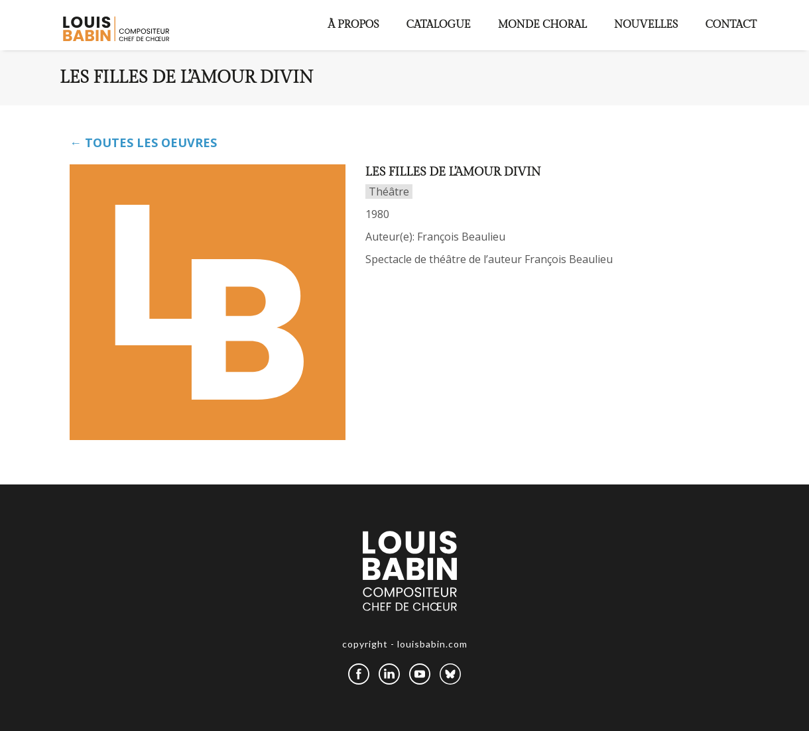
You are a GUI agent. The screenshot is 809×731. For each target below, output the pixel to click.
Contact (731, 25)
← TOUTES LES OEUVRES (143, 142)
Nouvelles (646, 25)
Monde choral (542, 25)
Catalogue (438, 25)
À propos (353, 25)
